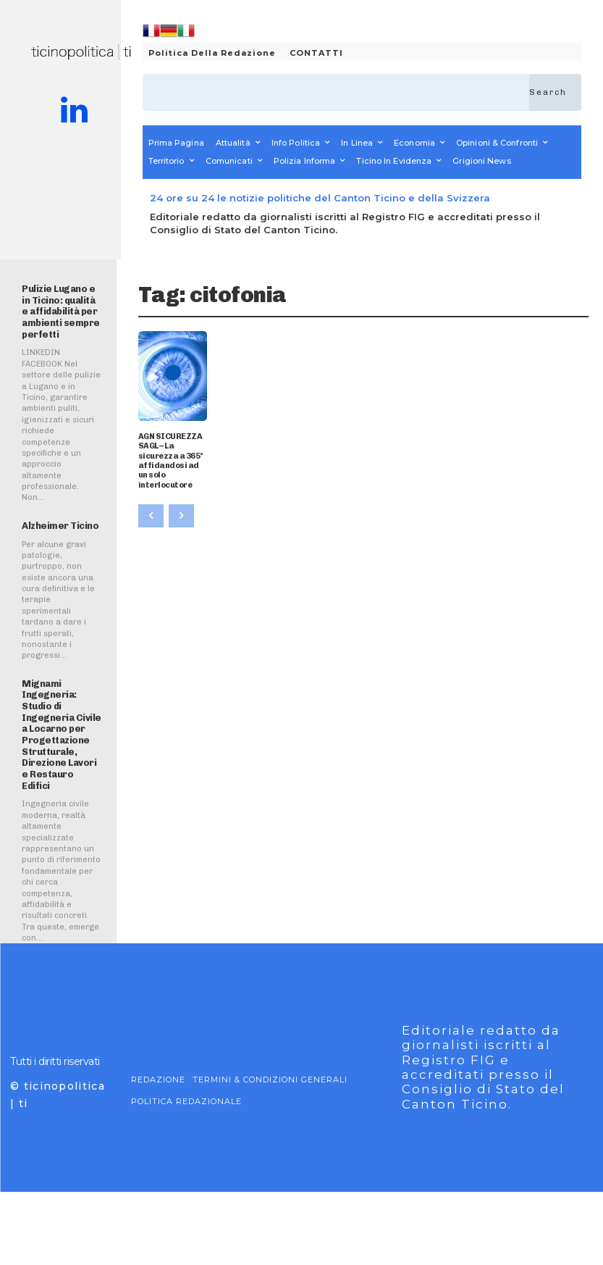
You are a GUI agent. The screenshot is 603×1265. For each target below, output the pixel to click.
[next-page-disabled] (181, 515)
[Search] (555, 92)
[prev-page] (151, 515)
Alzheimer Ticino (60, 525)
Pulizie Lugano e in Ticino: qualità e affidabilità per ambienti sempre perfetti (61, 311)
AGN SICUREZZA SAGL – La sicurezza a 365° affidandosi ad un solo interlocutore (170, 460)
